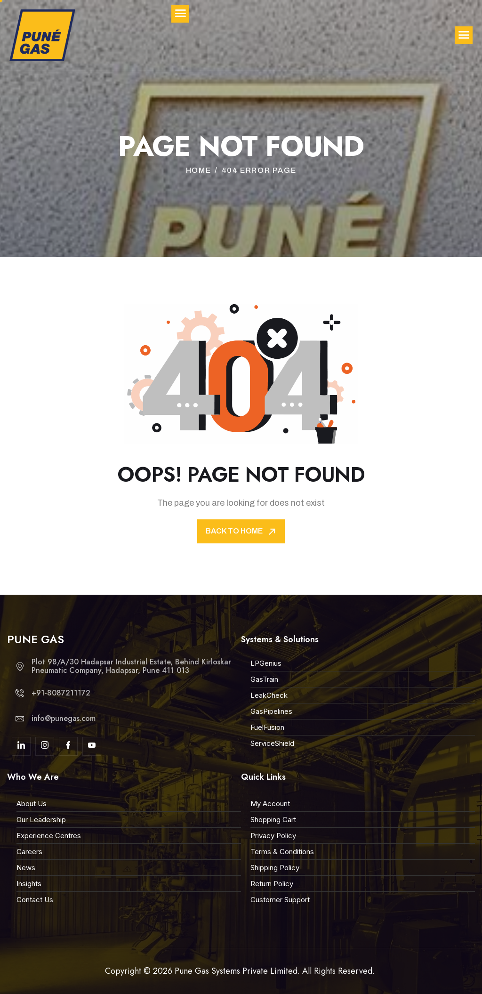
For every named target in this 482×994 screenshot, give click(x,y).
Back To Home (242, 531)
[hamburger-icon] (464, 35)
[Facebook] (68, 746)
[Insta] (44, 746)
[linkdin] (21, 746)
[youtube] (91, 746)
